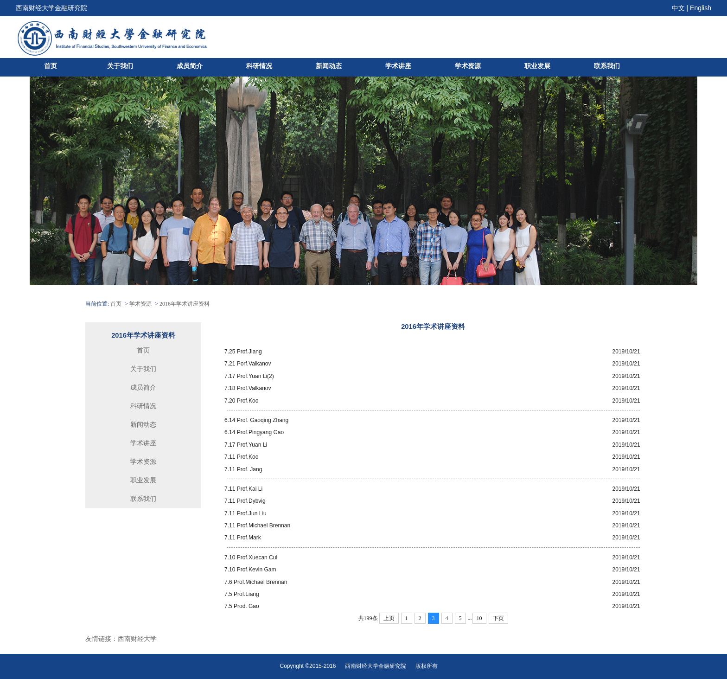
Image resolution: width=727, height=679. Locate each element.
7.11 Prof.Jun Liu (245, 513)
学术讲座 (398, 66)
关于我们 (120, 66)
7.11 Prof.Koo (241, 457)
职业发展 (537, 66)
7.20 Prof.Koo (241, 400)
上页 (389, 618)
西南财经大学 (137, 638)
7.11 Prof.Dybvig (245, 501)
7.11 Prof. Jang (243, 469)
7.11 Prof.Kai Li (243, 489)
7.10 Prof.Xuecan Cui (250, 557)
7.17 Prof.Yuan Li (245, 445)
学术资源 (468, 66)
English (700, 8)
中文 (678, 8)
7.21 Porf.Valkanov (247, 363)
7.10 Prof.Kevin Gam (250, 569)
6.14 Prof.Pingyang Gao (254, 432)
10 (479, 618)
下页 (498, 618)
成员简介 (190, 66)
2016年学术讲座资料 (184, 304)
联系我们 (607, 66)
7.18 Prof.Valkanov (247, 388)
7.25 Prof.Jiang (243, 351)
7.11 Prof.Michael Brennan (257, 525)
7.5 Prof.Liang (241, 594)
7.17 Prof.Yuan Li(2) (249, 376)
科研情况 (259, 66)
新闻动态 (329, 66)
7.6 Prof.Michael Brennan (255, 582)
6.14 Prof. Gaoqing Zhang (256, 420)
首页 (50, 66)
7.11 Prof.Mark (242, 537)
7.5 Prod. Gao (241, 606)
